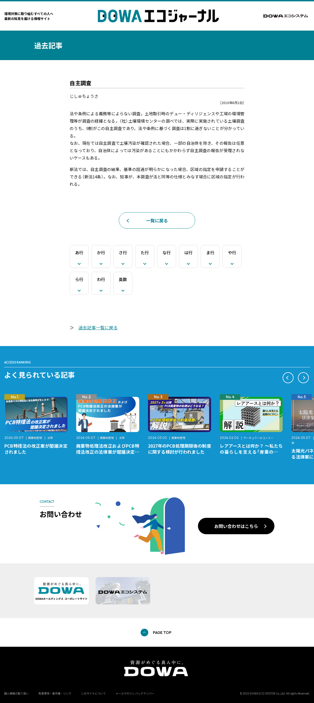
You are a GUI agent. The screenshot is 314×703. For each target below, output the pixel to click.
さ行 (123, 252)
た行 (145, 252)
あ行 (79, 252)
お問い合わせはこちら (236, 526)
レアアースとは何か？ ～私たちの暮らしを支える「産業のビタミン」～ (251, 451)
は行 (188, 252)
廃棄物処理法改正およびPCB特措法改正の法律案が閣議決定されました (107, 451)
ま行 (210, 252)
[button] (288, 377)
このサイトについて (93, 693)
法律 (50, 438)
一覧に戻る (157, 220)
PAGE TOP (162, 632)
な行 (166, 252)
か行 (101, 252)
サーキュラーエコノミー (258, 438)
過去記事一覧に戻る (98, 327)
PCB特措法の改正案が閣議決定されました (35, 448)
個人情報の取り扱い (16, 693)
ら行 (79, 279)
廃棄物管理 (35, 438)
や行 (232, 252)
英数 (123, 279)
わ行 (101, 279)
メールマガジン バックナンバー (134, 693)
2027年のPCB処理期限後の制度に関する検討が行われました (179, 448)
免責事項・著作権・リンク (54, 693)
